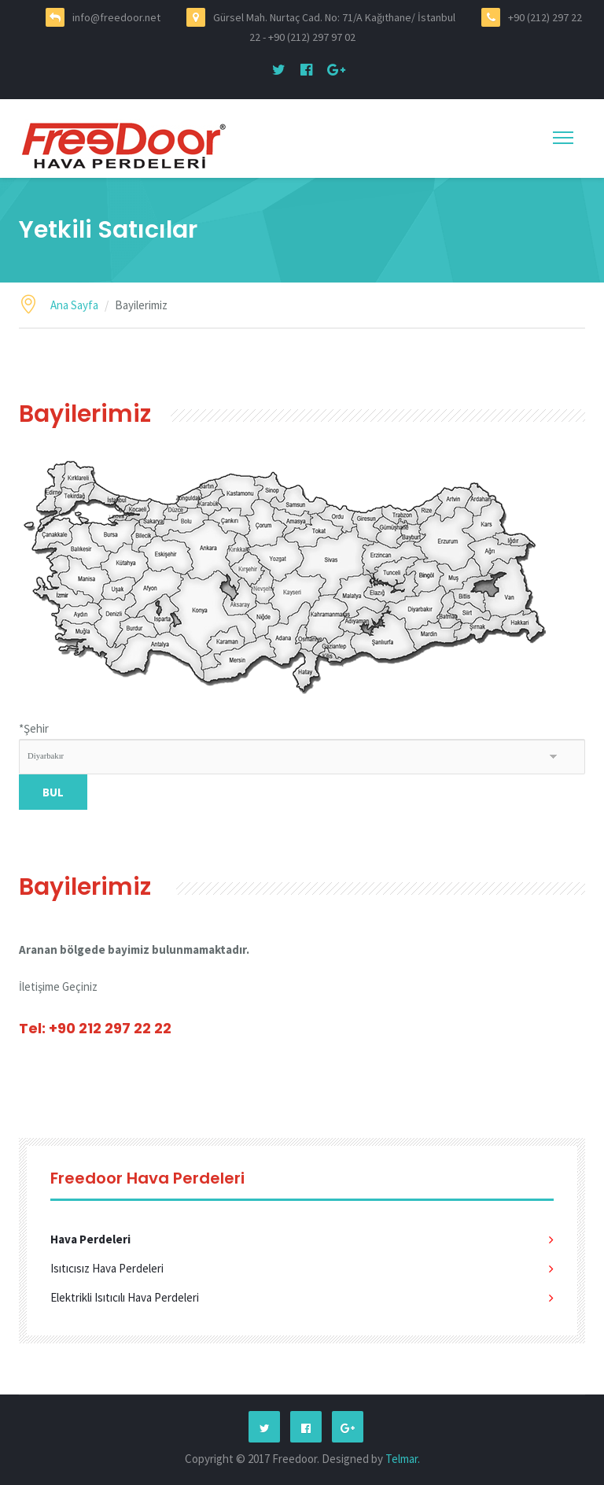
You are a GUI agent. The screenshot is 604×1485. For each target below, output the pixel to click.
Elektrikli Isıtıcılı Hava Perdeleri (124, 1297)
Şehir (34, 728)
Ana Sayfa (74, 304)
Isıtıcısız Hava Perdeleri (107, 1268)
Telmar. (402, 1458)
